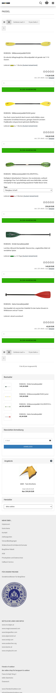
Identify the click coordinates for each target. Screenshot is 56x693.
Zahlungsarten (7, 537)
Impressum (6, 524)
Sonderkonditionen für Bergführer (13, 577)
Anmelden (28, 447)
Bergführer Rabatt (8, 549)
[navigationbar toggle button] (53, 3)
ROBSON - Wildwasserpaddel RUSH (17, 53)
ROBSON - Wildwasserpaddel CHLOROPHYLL (21, 174)
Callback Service (7, 562)
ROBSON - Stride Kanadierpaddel (16, 244)
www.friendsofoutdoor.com (11, 689)
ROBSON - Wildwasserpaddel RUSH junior (19, 113)
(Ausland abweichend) (29, 65)
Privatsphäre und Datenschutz (12, 558)
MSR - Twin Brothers (28, 484)
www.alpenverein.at (9, 636)
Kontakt (4, 533)
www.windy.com (7, 640)
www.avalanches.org (9, 643)
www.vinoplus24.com (9, 651)
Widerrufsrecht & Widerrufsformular (14, 545)
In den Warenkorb (28, 89)
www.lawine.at (7, 647)
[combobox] (19, 22)
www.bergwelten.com (9, 632)
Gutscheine (6, 528)
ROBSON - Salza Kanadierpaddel (16, 304)
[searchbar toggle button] (40, 3)
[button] (4, 22)
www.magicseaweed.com (11, 628)
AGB (3, 553)
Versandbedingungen (9, 541)
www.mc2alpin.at (8, 625)
